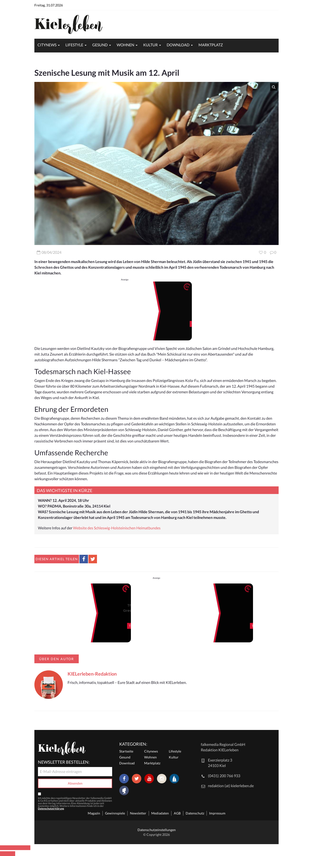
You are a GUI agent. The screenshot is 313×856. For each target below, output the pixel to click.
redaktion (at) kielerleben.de (231, 785)
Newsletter (138, 813)
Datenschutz (195, 813)
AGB (177, 813)
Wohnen (125, 44)
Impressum (217, 813)
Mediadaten (160, 813)
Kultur (150, 44)
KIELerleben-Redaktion (92, 674)
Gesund (100, 44)
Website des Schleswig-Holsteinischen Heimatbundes (117, 528)
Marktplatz (210, 44)
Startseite (126, 751)
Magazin (94, 813)
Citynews (46, 44)
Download (178, 44)
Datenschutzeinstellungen (157, 830)
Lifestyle (74, 44)
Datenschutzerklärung (51, 808)
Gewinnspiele (115, 813)
